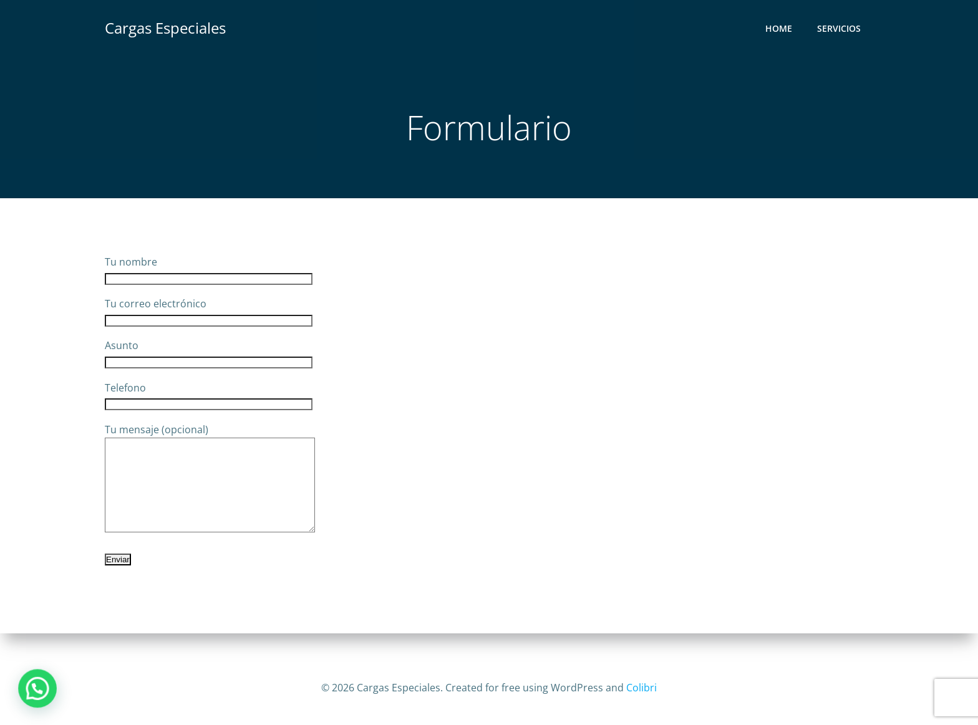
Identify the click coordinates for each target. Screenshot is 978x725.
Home (778, 28)
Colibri (641, 687)
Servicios (839, 28)
